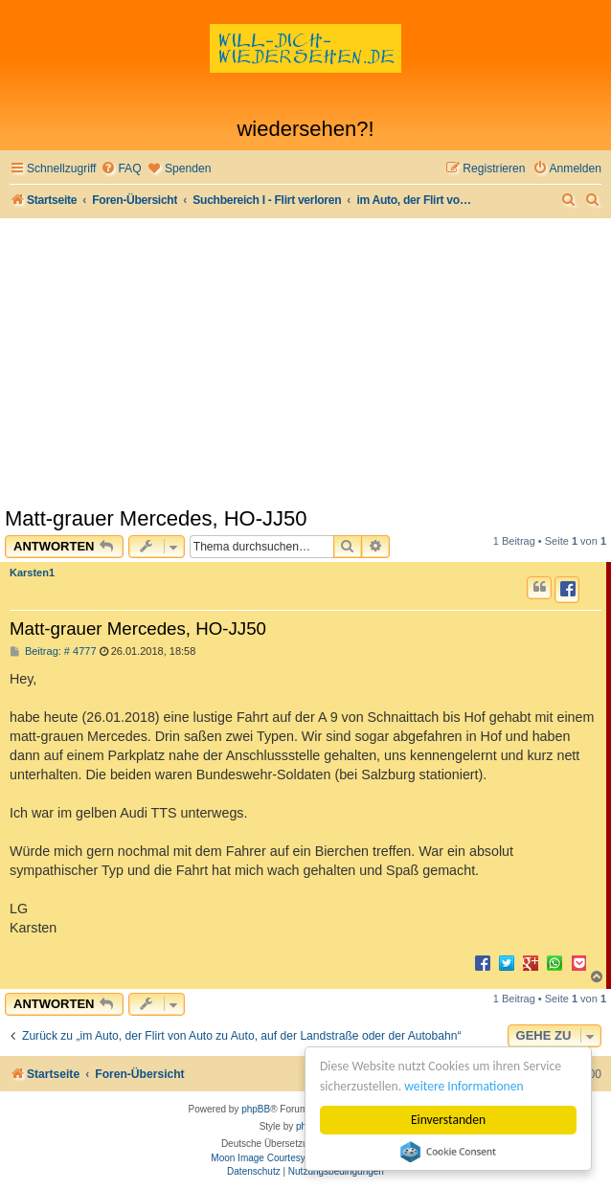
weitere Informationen (463, 1086)
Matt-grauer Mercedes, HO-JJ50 (155, 518)
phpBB (255, 1109)
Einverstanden (448, 1119)
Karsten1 (32, 572)
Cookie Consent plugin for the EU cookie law (448, 1151)
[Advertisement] (305, 362)
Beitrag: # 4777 (53, 651)
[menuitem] (121, 169)
